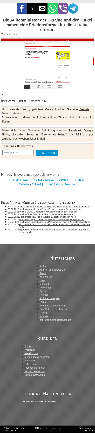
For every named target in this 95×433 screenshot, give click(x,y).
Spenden (44, 291)
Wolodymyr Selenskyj (63, 184)
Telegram (33, 134)
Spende (84, 109)
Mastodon (17, 134)
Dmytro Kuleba (45, 179)
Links (42, 280)
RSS (79, 134)
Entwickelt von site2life (86, 429)
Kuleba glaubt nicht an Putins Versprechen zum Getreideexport (49, 209)
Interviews (30, 360)
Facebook (75, 130)
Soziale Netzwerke (34, 375)
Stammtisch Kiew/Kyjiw (52, 305)
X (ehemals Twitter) (54, 134)
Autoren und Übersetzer (52, 269)
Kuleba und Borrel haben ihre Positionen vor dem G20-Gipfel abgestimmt (55, 222)
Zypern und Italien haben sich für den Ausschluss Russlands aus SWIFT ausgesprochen (54, 230)
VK (71, 134)
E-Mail (41, 138)
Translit (43, 312)
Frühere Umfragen (49, 298)
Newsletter (45, 287)
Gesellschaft (31, 353)
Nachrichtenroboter (34, 371)
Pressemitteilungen (34, 367)
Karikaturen (45, 277)
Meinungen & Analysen (37, 357)
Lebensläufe (31, 364)
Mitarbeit (44, 284)
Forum (6, 121)
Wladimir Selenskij (32, 184)
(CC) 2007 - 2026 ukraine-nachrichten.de (13, 429)
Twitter (65, 179)
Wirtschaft (29, 349)
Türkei (80, 179)
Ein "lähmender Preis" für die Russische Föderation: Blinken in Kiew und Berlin (54, 225)
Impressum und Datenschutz (55, 319)
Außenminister (19, 179)
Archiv (42, 266)
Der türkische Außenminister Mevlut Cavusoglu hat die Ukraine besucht (54, 206)
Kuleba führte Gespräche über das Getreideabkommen (46, 214)
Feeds (42, 273)
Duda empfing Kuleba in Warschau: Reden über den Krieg (47, 217)
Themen (44, 294)
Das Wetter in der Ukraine (53, 309)
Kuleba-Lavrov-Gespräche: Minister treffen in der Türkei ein (48, 211)
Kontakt (43, 316)
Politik (27, 346)
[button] (22, 8)
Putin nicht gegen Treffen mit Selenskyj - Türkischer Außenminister (51, 219)
